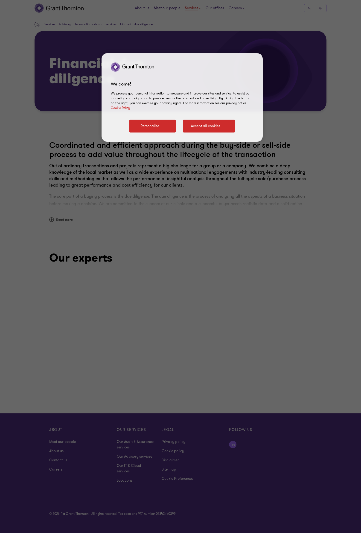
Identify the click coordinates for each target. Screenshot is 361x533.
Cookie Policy (120, 108)
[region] (182, 97)
